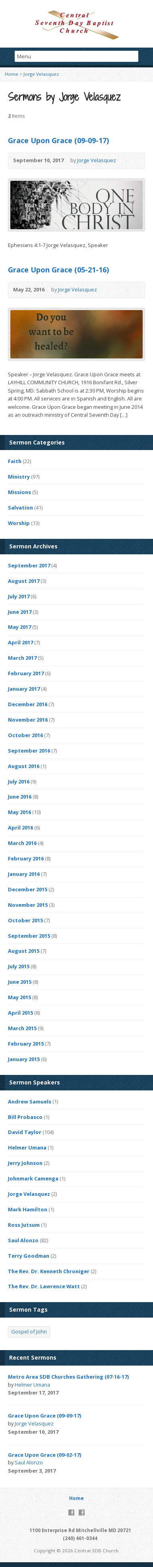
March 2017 (22, 657)
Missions (19, 492)
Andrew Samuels (29, 1101)
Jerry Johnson (25, 1163)
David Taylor (24, 1132)
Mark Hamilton (27, 1209)
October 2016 (25, 735)
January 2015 (24, 1059)
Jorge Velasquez (41, 74)
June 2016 (19, 796)
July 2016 (18, 781)
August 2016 (23, 766)
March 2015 (22, 1028)
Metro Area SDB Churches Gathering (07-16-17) (68, 1376)
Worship (19, 523)
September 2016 (29, 750)
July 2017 (18, 596)
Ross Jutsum (24, 1224)
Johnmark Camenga (33, 1178)
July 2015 (18, 966)
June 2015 (19, 981)
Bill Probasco (25, 1117)
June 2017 (19, 611)
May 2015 (19, 997)
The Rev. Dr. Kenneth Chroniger (48, 1271)
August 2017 (23, 580)
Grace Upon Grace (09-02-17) (44, 1454)
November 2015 (28, 904)
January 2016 (24, 873)
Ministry (19, 476)
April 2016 (20, 827)
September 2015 (29, 935)
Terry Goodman (28, 1255)
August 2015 (23, 950)
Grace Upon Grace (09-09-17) (58, 140)
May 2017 (19, 626)
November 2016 (28, 719)
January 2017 (24, 688)
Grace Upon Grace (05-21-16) (58, 269)
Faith (14, 461)
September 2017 (29, 565)
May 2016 (19, 812)
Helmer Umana (27, 1147)
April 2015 (20, 1012)
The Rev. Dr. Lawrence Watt (44, 1286)
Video (127, 160)
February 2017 (26, 673)
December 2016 (27, 704)
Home (11, 74)
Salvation (20, 507)
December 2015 (27, 889)
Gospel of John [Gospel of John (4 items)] (29, 1331)
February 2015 (26, 1043)
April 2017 (20, 642)
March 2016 (22, 843)
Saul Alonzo (23, 1240)
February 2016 (26, 858)
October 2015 (25, 920)
